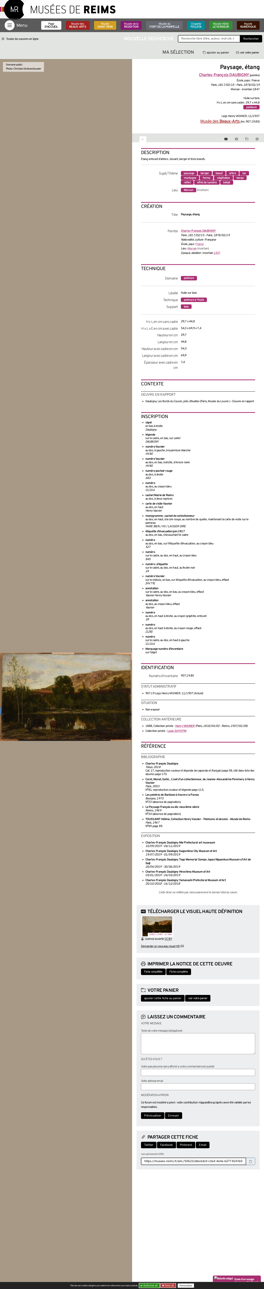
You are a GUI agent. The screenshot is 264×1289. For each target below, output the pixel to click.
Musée (105, 25)
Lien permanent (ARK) (152, 1154)
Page (51, 25)
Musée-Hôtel (221, 25)
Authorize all (149, 1285)
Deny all (169, 1285)
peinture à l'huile (194, 300)
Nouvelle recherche (149, 39)
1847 (217, 253)
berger (205, 173)
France (200, 244)
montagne (190, 178)
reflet (187, 182)
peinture (251, 107)
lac (244, 173)
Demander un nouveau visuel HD (160, 946)
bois (186, 307)
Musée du (164, 25)
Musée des (77, 25)
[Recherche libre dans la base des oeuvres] (209, 38)
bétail (226, 182)
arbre (232, 173)
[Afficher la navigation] (10, 25)
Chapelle (195, 25)
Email (202, 1145)
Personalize (186, 1285)
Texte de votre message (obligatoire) (161, 1031)
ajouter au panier (216, 53)
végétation (223, 178)
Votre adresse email (152, 1081)
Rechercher (251, 39)
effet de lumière (207, 182)
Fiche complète (178, 972)
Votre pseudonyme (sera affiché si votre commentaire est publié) (177, 1067)
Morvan (188, 190)
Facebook (166, 1145)
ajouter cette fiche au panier (162, 998)
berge (240, 178)
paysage (189, 173)
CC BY (168, 939)
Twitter (148, 1145)
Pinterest (186, 1145)
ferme (206, 178)
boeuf (219, 173)
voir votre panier (247, 53)
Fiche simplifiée (153, 972)
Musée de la (131, 25)
